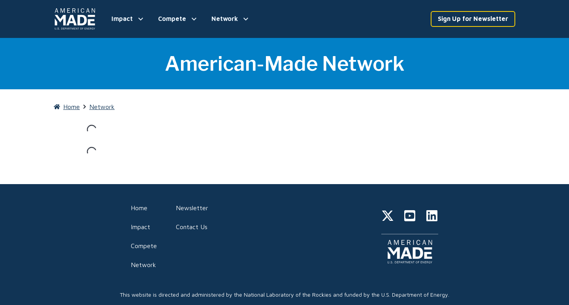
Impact (140, 226)
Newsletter (192, 207)
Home (139, 207)
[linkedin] (432, 216)
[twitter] (387, 216)
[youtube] (409, 216)
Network (143, 264)
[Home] (76, 19)
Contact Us (191, 226)
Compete (144, 245)
